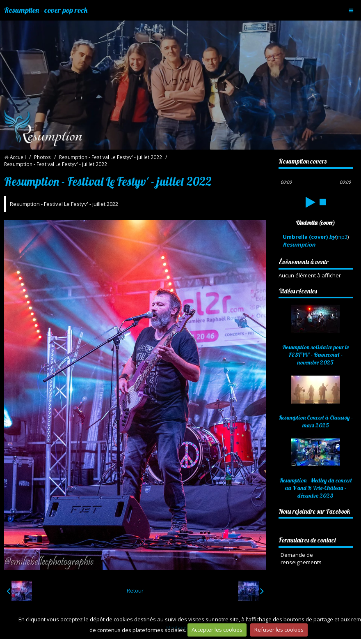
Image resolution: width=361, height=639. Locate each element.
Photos (42, 157)
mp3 (342, 236)
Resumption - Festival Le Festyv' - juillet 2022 (110, 157)
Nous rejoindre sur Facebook (314, 511)
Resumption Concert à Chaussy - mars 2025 (316, 421)
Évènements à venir (304, 262)
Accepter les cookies (217, 629)
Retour (135, 590)
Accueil (18, 157)
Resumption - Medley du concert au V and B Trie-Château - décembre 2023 (315, 488)
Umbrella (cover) (309, 240)
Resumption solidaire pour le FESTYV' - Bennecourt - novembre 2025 (315, 355)
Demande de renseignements (301, 558)
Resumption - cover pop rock (46, 10)
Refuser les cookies (279, 629)
